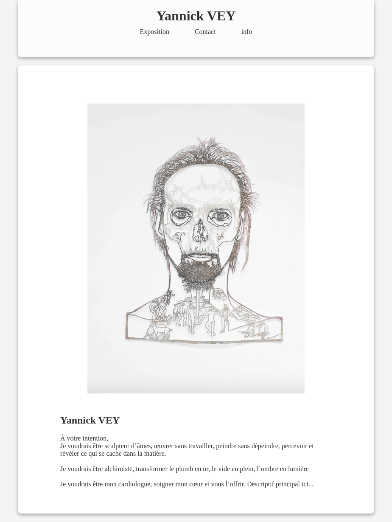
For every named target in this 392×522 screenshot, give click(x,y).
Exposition (154, 31)
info (246, 31)
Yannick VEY (195, 15)
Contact (205, 31)
